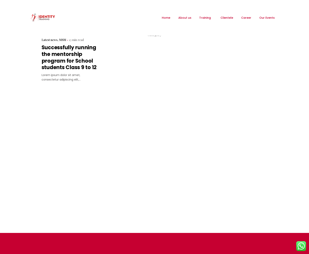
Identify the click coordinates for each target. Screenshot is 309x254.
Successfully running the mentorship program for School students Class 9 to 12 (69, 57)
